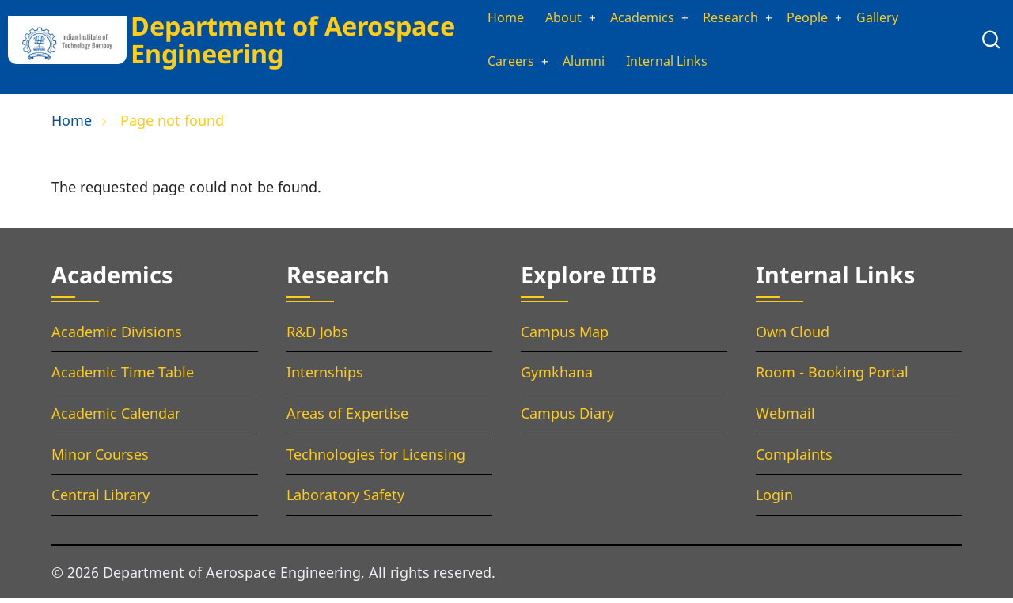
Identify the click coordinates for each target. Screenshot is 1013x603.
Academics (637, 18)
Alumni (572, 64)
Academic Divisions (116, 335)
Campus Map (565, 335)
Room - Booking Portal (832, 376)
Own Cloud (792, 335)
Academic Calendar (115, 417)
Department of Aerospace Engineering (288, 41)
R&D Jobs (317, 335)
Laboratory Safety (345, 499)
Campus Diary (567, 417)
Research (733, 18)
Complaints (794, 458)
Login (774, 499)
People (816, 18)
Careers (494, 64)
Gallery (891, 18)
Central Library (100, 499)
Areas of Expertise (347, 417)
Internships (324, 376)
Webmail (785, 417)
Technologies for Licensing (375, 458)
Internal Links (664, 64)
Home (489, 18)
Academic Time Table (122, 376)
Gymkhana (557, 376)
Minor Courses (100, 458)
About (550, 18)
